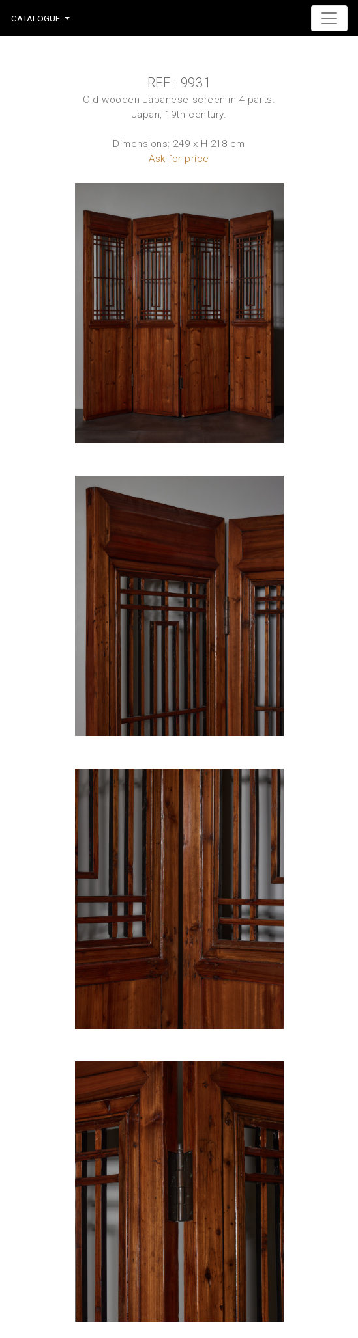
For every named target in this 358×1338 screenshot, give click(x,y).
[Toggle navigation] (329, 18)
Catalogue (35, 18)
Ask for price (179, 159)
